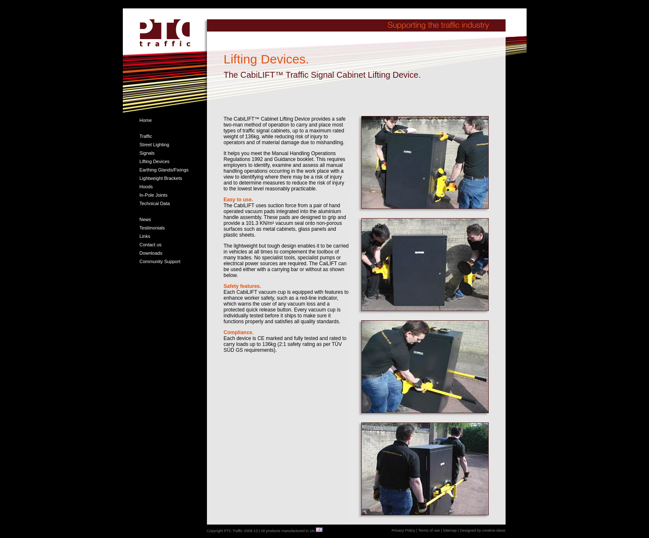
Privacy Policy (403, 530)
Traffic (146, 136)
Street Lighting (155, 144)
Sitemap (450, 530)
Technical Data (155, 203)
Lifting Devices (155, 161)
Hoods (146, 186)
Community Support (160, 261)
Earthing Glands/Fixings (164, 169)
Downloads (151, 253)
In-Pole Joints (154, 195)
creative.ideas (494, 530)
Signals (147, 153)
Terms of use (428, 530)
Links (145, 236)
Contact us (151, 244)
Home (146, 120)
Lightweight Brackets (161, 178)
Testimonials (152, 227)
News (145, 219)
